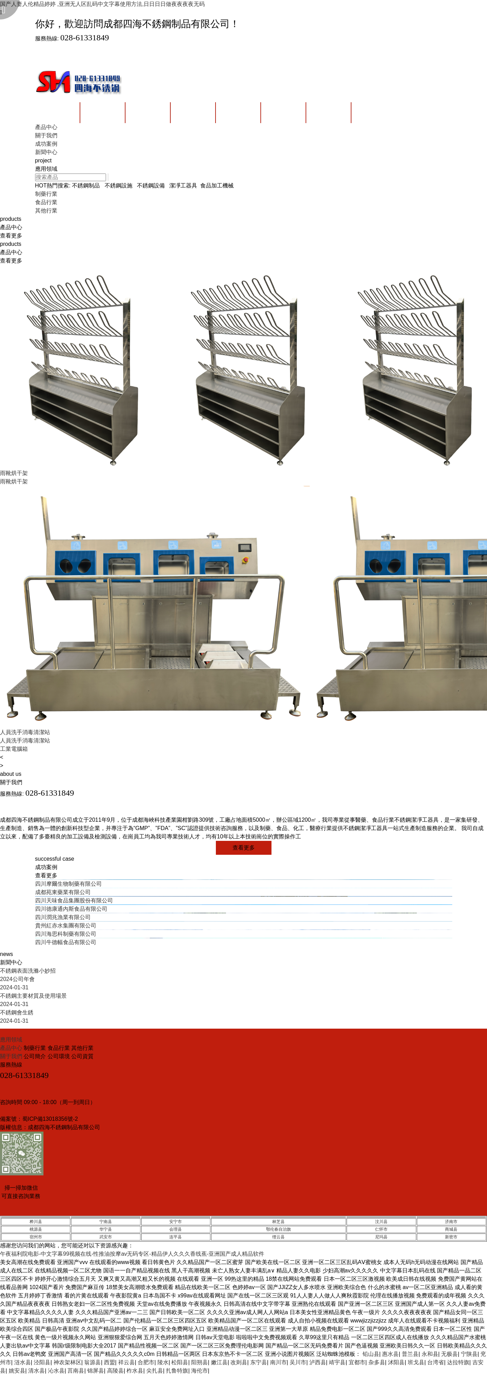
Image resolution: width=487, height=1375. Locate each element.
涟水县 (22, 1362)
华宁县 (105, 1229)
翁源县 (92, 1362)
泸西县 (317, 1362)
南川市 (278, 1362)
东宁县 (258, 1362)
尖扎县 (154, 1371)
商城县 (451, 1229)
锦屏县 (95, 1371)
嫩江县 (219, 1362)
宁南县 (105, 1221)
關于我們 (12, 1056)
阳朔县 (199, 1362)
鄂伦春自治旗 (278, 1229)
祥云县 (126, 1362)
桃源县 (36, 1229)
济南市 (451, 1221)
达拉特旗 (458, 1362)
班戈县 (416, 1362)
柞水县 (135, 1371)
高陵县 (115, 1371)
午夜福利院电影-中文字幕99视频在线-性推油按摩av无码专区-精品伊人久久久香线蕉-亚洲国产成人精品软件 (132, 1254)
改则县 (238, 1362)
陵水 (163, 1362)
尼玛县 (381, 1237)
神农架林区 (67, 1362)
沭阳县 (396, 1362)
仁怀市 (381, 1229)
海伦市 (199, 1371)
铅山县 (371, 1354)
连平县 (175, 1237)
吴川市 (298, 1362)
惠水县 (390, 1354)
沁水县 (56, 1371)
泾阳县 (42, 1362)
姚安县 (17, 1371)
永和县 (430, 1354)
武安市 (105, 1237)
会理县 (175, 1229)
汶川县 (381, 1221)
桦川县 (36, 1221)
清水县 (36, 1371)
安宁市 (175, 1221)
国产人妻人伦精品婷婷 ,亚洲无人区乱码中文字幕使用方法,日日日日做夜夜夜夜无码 (102, 4)
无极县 (449, 1354)
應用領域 (11, 1040)
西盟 (109, 1362)
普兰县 (410, 1354)
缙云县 (278, 1237)
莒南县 (75, 1371)
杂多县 (376, 1362)
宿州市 (36, 1237)
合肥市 (146, 1362)
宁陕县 (469, 1354)
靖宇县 (337, 1362)
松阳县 (179, 1362)
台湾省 (435, 1362)
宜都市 (357, 1362)
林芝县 (278, 1221)
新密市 (451, 1237)
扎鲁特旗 (177, 1371)
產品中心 (12, 1048)
